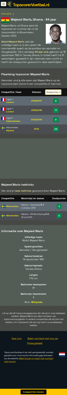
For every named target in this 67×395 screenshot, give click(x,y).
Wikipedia (36, 307)
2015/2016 (36, 110)
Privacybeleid (35, 348)
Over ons (17, 344)
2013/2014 (36, 119)
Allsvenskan (12, 211)
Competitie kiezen (33, 391)
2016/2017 (36, 100)
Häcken (10, 130)
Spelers (6, 13)
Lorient (10, 102)
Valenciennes (13, 121)
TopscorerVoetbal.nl (31, 4)
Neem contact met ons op (42, 344)
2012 (36, 129)
